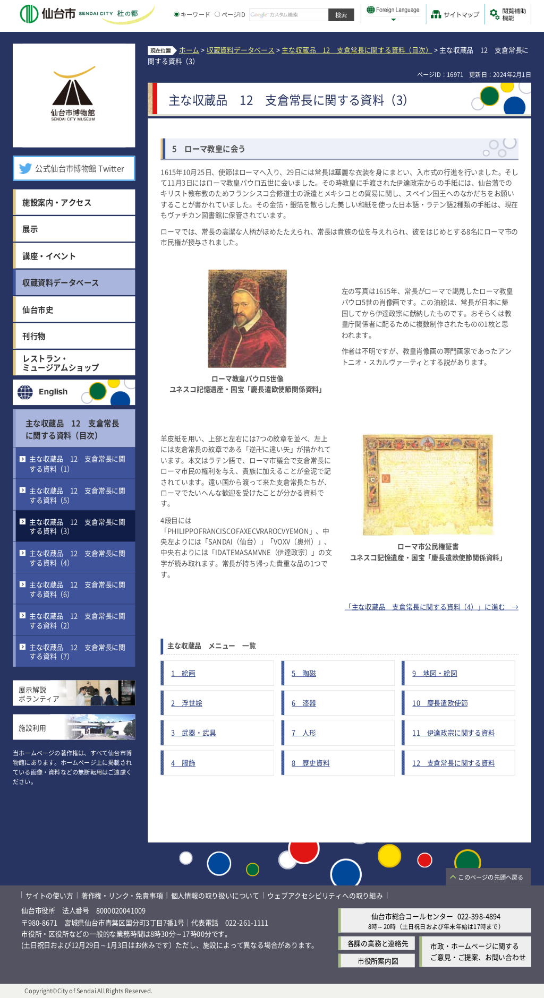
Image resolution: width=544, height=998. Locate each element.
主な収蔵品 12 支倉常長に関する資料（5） (77, 495)
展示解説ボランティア (39, 694)
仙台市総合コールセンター (412, 916)
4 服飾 (183, 763)
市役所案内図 (378, 961)
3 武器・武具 (193, 733)
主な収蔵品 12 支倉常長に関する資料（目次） (72, 429)
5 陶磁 (304, 673)
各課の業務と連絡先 (378, 943)
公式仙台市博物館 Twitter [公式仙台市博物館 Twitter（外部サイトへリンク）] (79, 168)
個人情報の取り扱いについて (215, 895)
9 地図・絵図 (434, 673)
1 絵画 (183, 673)
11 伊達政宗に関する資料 (453, 733)
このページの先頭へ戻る (490, 877)
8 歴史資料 (310, 763)
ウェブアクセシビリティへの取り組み (325, 895)
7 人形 (304, 733)
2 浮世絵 (186, 703)
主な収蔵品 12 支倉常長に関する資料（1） (77, 464)
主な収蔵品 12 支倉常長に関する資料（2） (77, 620)
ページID (230, 14)
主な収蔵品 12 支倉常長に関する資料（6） (77, 589)
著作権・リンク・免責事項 (122, 895)
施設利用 (32, 727)
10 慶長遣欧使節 (440, 703)
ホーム (189, 50)
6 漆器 (304, 703)
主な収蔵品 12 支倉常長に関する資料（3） (77, 526)
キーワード (192, 14)
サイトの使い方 (49, 895)
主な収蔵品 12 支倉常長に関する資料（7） (77, 651)
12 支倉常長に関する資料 (453, 763)
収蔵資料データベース (241, 50)
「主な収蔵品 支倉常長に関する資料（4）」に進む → (431, 606)
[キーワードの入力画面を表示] (176, 14)
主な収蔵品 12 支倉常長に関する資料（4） (77, 557)
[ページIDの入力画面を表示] (217, 14)
